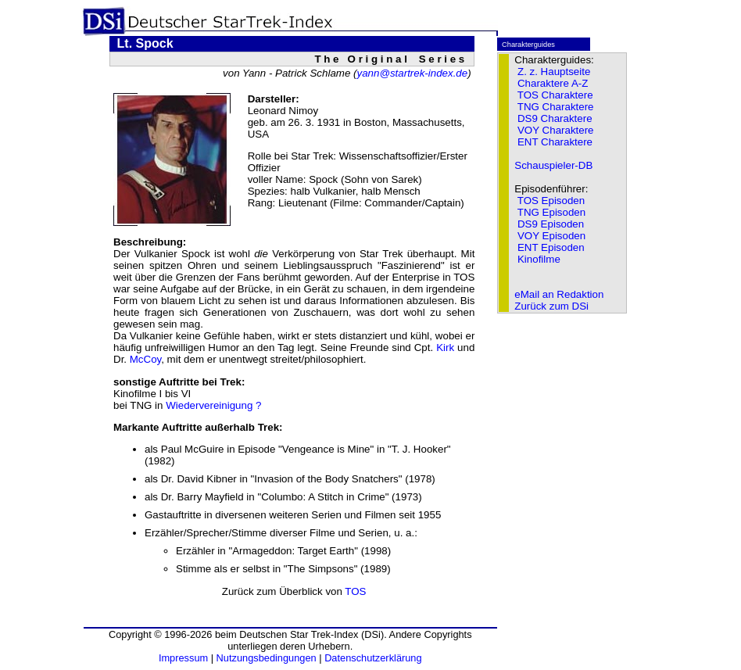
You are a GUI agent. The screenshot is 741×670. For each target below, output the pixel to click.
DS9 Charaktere (554, 118)
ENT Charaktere (554, 142)
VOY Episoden (551, 236)
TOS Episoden (551, 200)
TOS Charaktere (555, 95)
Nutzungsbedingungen (267, 658)
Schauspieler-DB (553, 165)
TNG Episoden (551, 212)
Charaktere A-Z (552, 83)
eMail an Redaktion (558, 294)
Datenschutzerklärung (372, 658)
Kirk (445, 347)
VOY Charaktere (555, 130)
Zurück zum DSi (551, 306)
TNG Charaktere (555, 107)
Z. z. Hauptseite (553, 71)
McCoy (145, 359)
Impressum (183, 658)
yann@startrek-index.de (411, 73)
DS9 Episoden (550, 224)
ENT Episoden (551, 247)
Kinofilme (538, 259)
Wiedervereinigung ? (213, 405)
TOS (355, 591)
